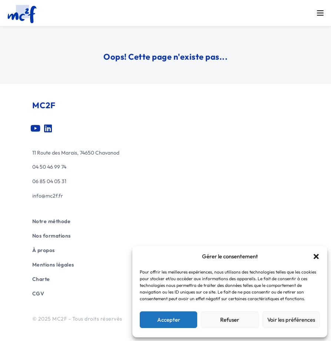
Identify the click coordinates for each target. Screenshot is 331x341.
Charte (41, 279)
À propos (43, 250)
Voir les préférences (291, 319)
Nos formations (51, 235)
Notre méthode (51, 221)
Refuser (229, 319)
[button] (316, 256)
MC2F (44, 105)
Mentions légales (53, 264)
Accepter (168, 319)
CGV (38, 293)
